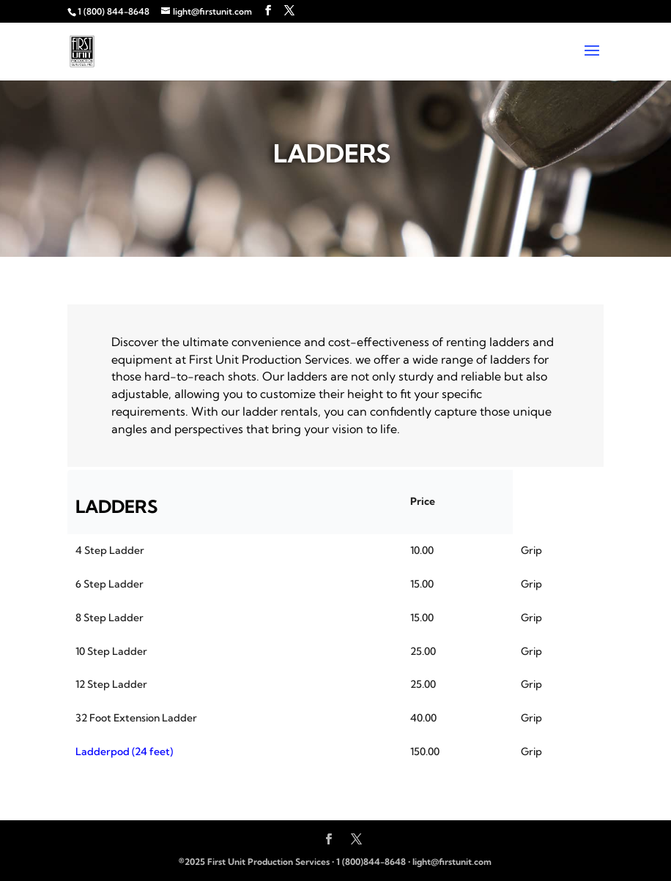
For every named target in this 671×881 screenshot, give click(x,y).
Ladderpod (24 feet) (124, 751)
